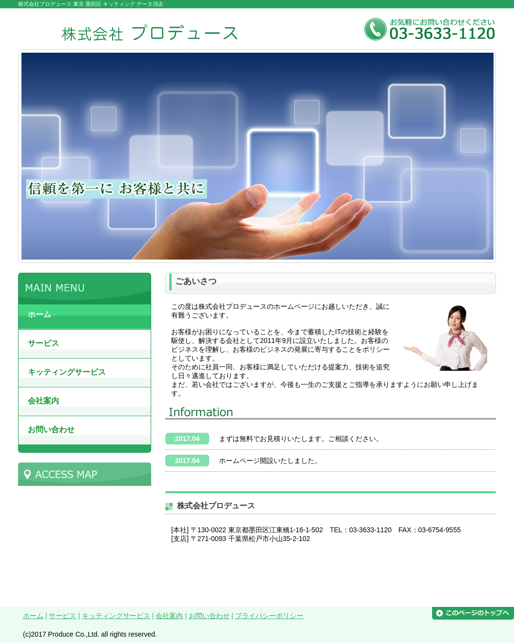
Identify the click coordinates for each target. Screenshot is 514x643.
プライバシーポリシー (269, 616)
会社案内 (169, 616)
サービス (62, 616)
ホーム (33, 616)
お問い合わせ (209, 616)
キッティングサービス (116, 616)
